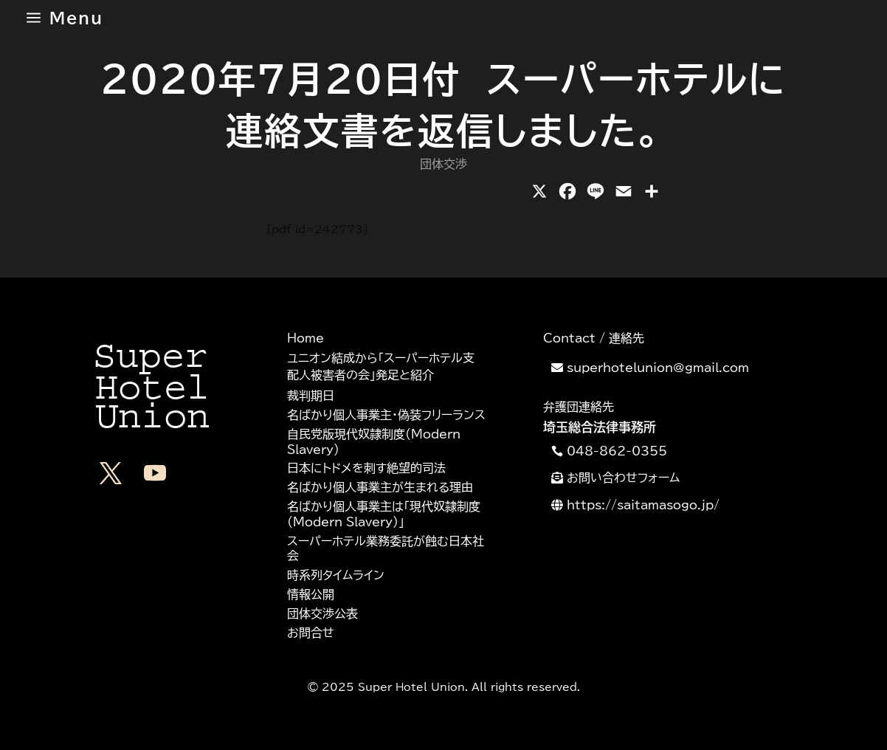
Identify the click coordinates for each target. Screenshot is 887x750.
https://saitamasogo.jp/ (643, 505)
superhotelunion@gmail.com (658, 368)
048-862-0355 (617, 451)
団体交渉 (443, 164)
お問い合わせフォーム (623, 478)
